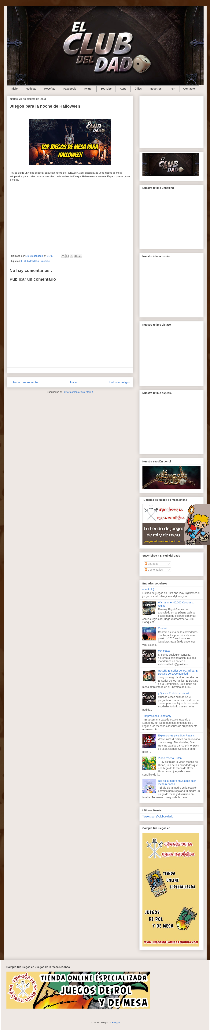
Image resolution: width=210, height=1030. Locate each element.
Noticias (31, 88)
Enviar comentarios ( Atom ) (77, 392)
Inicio (14, 88)
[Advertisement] (171, 121)
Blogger (116, 1022)
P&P (172, 88)
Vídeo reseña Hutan (170, 758)
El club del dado (30, 261)
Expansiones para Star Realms (176, 735)
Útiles (138, 88)
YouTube (106, 88)
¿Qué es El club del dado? (173, 693)
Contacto (189, 88)
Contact (162, 628)
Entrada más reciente (24, 382)
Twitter (88, 88)
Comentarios (154, 569)
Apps (123, 88)
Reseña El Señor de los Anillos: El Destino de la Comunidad (178, 672)
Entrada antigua (119, 382)
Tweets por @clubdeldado (157, 816)
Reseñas (49, 88)
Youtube (45, 261)
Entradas (151, 563)
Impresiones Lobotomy (157, 715)
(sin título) (148, 589)
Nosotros (155, 88)
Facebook (69, 88)
